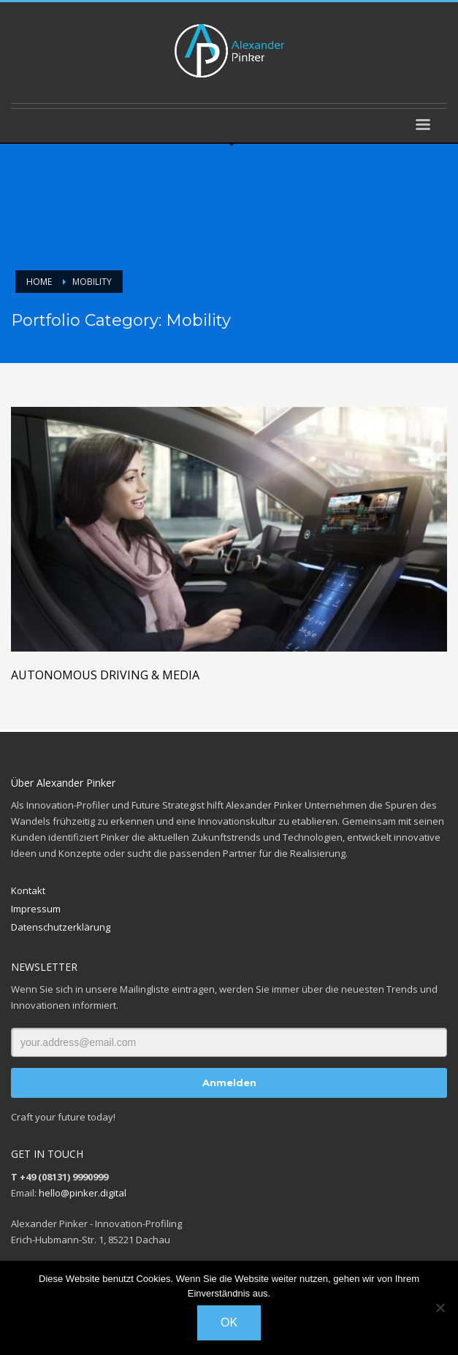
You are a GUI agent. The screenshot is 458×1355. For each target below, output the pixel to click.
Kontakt (28, 890)
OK (229, 1322)
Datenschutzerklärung (60, 927)
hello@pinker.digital (82, 1192)
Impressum (36, 908)
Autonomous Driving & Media (105, 675)
